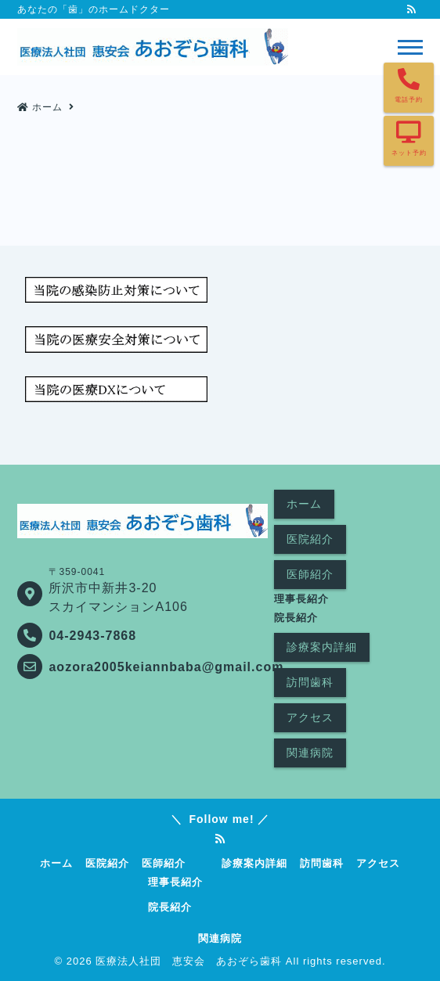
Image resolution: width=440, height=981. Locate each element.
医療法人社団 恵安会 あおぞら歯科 (189, 961)
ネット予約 (409, 152)
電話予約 (409, 99)
